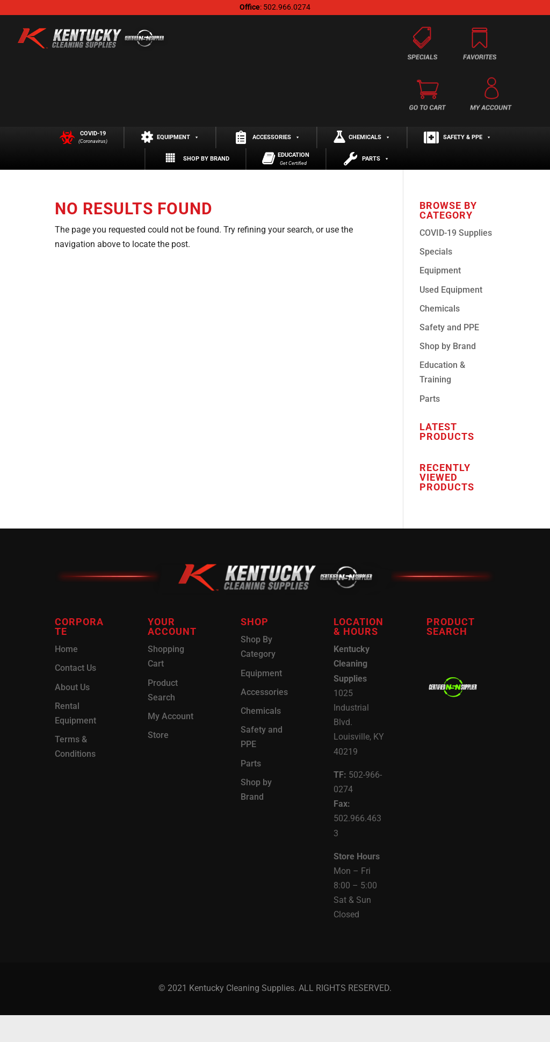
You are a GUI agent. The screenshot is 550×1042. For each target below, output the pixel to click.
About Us (72, 713)
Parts (375, 179)
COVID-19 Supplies (455, 260)
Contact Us (75, 695)
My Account (170, 743)
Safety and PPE (449, 354)
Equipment (178, 144)
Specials (435, 278)
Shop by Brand (206, 179)
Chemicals (369, 144)
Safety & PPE (467, 144)
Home (66, 676)
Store (158, 762)
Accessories (276, 144)
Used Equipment (450, 316)
